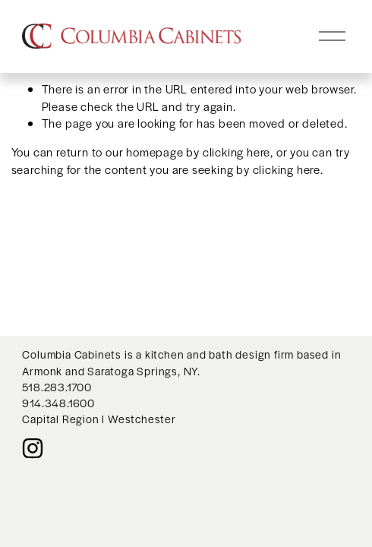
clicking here (236, 152)
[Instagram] (32, 448)
